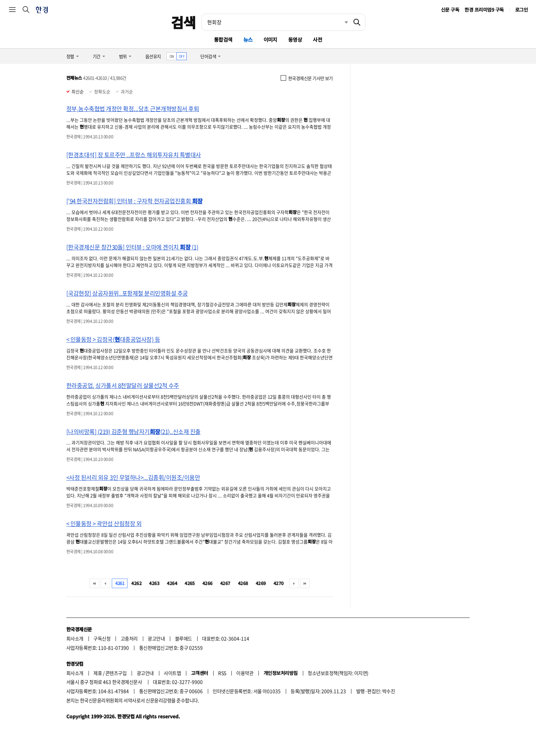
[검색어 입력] (275, 22)
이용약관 (244, 672)
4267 (225, 583)
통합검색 (223, 39)
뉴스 (248, 39)
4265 (190, 583)
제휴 (97, 672)
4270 (278, 583)
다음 (294, 583)
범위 (123, 56)
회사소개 (74, 638)
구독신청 (101, 638)
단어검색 (208, 56)
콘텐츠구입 (115, 672)
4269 (261, 583)
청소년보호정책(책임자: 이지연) (338, 672)
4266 (207, 583)
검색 (183, 22)
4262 (136, 583)
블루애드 (183, 638)
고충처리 (129, 638)
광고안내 (156, 638)
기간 (96, 56)
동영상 (295, 39)
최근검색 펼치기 (341, 22)
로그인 (521, 9)
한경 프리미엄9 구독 (484, 9)
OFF (182, 56)
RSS (222, 672)
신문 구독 (450, 9)
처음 (94, 583)
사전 (317, 39)
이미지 (270, 39)
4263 (154, 583)
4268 (243, 583)
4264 (172, 583)
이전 (105, 583)
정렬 (70, 56)
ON (172, 56)
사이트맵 (172, 672)
